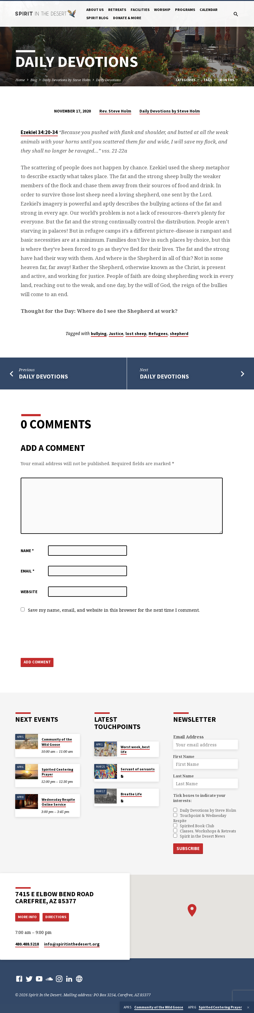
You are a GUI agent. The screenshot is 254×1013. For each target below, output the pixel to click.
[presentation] (67, 636)
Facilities (140, 9)
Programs (185, 9)
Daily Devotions (108, 80)
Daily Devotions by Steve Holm (67, 80)
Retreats (117, 9)
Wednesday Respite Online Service (58, 801)
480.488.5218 (27, 944)
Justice (116, 333)
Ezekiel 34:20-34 (39, 132)
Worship (162, 9)
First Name (183, 756)
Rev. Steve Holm (115, 111)
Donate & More (127, 18)
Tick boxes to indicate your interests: (199, 798)
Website (29, 591)
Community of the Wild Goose (57, 741)
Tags (209, 80)
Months (229, 80)
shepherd (179, 333)
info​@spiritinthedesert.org (72, 944)
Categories (188, 80)
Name (27, 550)
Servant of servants (138, 769)
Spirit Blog (97, 18)
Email (27, 571)
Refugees (158, 333)
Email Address (188, 737)
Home (20, 80)
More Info (28, 916)
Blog (33, 80)
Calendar (209, 9)
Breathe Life (131, 794)
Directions (58, 916)
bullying (99, 333)
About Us (95, 9)
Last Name (183, 776)
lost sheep (135, 333)
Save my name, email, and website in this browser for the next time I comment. (114, 610)
